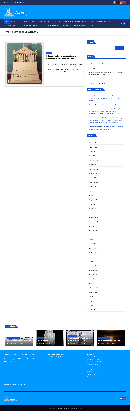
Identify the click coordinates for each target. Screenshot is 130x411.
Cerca (90, 42)
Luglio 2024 (92, 244)
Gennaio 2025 (93, 217)
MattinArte (66, 25)
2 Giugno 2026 (74, 343)
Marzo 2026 (92, 156)
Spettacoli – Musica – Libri (101, 21)
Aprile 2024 (92, 257)
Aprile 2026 (92, 151)
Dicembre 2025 (94, 169)
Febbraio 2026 (93, 160)
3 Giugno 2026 (13, 343)
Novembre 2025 (94, 173)
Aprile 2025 (92, 204)
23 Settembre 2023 (53, 62)
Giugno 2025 (93, 195)
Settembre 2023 (94, 288)
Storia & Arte (11, 25)
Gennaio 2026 (93, 164)
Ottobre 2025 (93, 178)
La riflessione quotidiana (84, 25)
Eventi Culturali (28, 21)
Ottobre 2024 (93, 230)
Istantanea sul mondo (30, 25)
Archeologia (49, 53)
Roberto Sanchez (94, 126)
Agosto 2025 (93, 186)
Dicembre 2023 (94, 274)
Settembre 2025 (94, 182)
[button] (121, 23)
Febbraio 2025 (93, 213)
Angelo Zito (64, 62)
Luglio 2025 (92, 191)
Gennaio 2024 (93, 270)
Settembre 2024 (94, 235)
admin (21, 343)
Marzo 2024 (92, 261)
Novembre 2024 (94, 226)
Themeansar (78, 408)
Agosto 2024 (93, 239)
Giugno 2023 (93, 301)
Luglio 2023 (92, 296)
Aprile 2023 (92, 309)
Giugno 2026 (93, 142)
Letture (58, 21)
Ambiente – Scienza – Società (76, 21)
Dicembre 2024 (94, 222)
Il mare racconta (45, 21)
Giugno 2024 (93, 248)
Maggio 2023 (93, 305)
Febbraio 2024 (93, 266)
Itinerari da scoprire (50, 25)
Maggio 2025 (93, 200)
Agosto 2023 (93, 292)
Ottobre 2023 (93, 283)
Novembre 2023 (94, 279)
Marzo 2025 (92, 208)
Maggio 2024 (93, 252)
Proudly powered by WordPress (56, 408)
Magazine (14, 21)
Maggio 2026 (93, 147)
